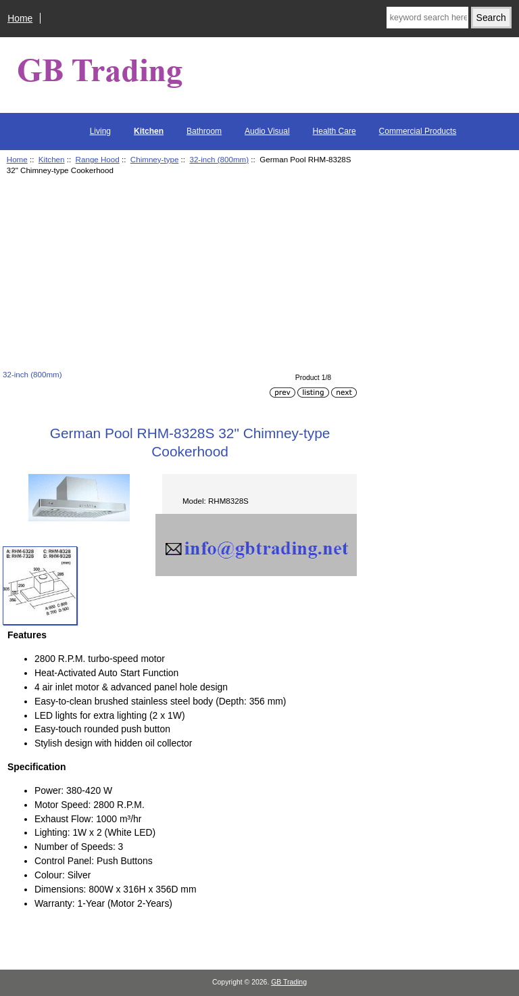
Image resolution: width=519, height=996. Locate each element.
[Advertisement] (180, 274)
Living (100, 131)
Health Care (334, 131)
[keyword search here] (427, 17)
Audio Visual (267, 131)
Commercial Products (418, 131)
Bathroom (204, 131)
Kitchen (52, 159)
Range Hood (98, 159)
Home (19, 18)
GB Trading (289, 982)
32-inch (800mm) (219, 159)
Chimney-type (154, 159)
